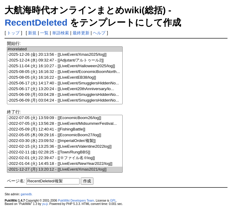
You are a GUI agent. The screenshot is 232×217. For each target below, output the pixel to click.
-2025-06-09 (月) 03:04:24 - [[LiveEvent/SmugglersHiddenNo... (65, 100)
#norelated (65, 49)
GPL (113, 200)
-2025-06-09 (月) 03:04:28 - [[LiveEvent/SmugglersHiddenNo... (65, 95)
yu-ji (45, 204)
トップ (13, 32)
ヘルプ (99, 32)
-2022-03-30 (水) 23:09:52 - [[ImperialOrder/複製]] (65, 141)
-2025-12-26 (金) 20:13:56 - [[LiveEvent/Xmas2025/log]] (65, 55)
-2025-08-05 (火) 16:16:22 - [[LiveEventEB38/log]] (65, 77)
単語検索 (60, 32)
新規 (32, 32)
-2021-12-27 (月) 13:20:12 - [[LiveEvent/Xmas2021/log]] (65, 169)
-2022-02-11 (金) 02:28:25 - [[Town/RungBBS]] (65, 152)
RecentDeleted (36, 22)
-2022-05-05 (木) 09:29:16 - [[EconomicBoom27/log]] (65, 135)
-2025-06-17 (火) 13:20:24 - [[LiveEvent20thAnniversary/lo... (65, 89)
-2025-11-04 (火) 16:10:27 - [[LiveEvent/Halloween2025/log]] (65, 66)
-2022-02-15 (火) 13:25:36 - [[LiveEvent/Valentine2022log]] (65, 146)
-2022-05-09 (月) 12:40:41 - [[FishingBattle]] (65, 129)
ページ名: (16, 180)
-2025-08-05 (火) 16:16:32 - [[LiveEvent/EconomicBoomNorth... (65, 72)
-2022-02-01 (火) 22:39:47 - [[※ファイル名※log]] (65, 158)
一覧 (44, 32)
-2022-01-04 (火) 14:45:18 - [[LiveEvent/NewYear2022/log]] (65, 164)
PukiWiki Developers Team (76, 200)
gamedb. (27, 194)
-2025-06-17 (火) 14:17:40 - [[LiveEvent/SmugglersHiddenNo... (65, 83)
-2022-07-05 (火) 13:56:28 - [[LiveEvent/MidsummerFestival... (65, 124)
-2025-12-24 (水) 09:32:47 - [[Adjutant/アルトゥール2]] (65, 60)
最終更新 (81, 32)
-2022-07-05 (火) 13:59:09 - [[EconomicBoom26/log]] (65, 118)
